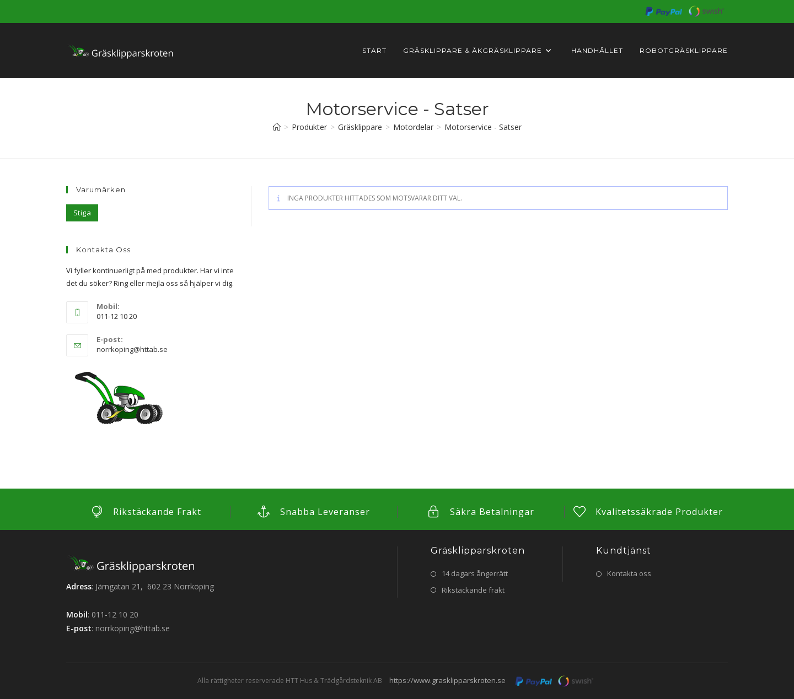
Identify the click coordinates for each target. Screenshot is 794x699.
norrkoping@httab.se (132, 349)
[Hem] (277, 127)
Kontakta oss (629, 573)
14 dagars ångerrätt (475, 573)
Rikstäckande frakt (473, 590)
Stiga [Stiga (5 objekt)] (82, 213)
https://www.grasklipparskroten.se (447, 680)
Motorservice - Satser (483, 127)
